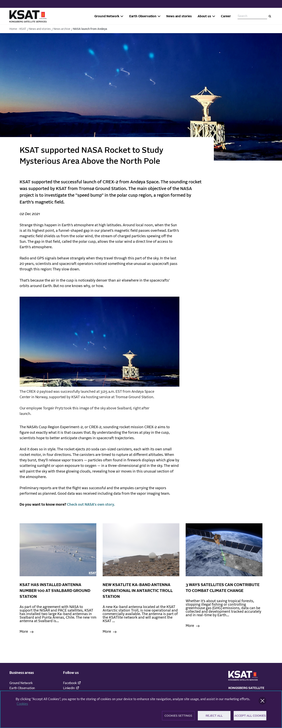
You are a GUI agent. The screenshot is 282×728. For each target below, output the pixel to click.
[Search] (270, 16)
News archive (61, 29)
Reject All (214, 717)
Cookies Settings (178, 717)
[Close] (262, 702)
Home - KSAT (17, 29)
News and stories (40, 29)
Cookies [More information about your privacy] (22, 705)
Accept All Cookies (250, 717)
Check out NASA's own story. (91, 504)
